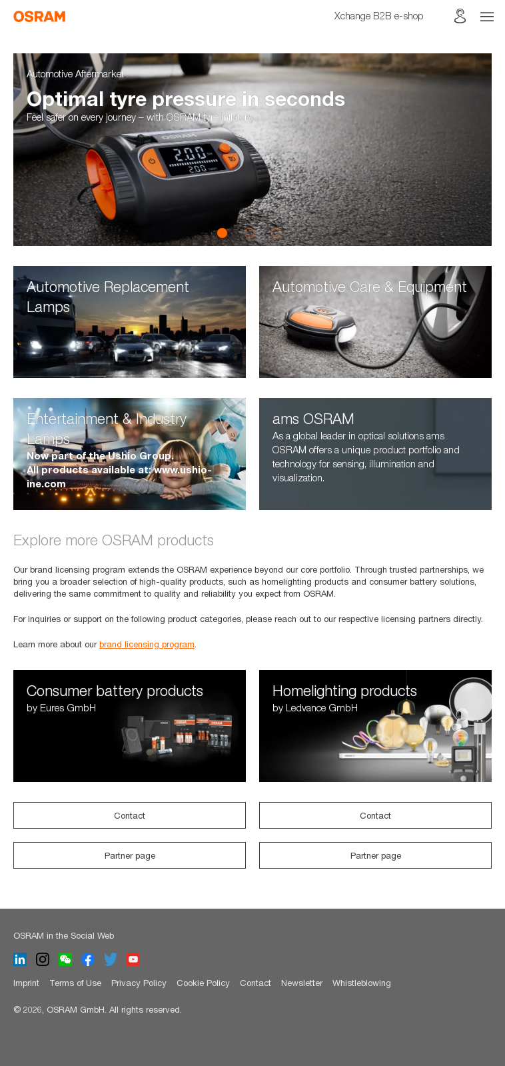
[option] (252, 149)
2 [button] (249, 232)
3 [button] (276, 232)
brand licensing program (147, 644)
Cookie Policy (203, 982)
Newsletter (301, 982)
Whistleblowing (361, 982)
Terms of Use (75, 982)
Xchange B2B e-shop (379, 15)
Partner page (130, 855)
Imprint (26, 982)
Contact (129, 815)
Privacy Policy (139, 982)
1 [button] (223, 232)
